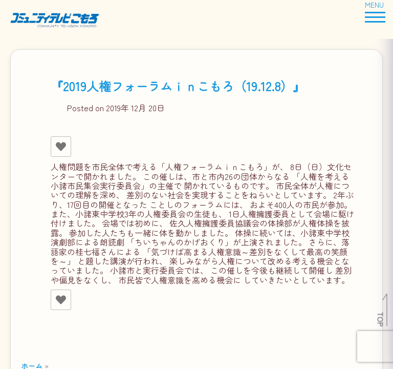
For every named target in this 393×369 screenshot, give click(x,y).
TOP (381, 319)
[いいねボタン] (61, 146)
